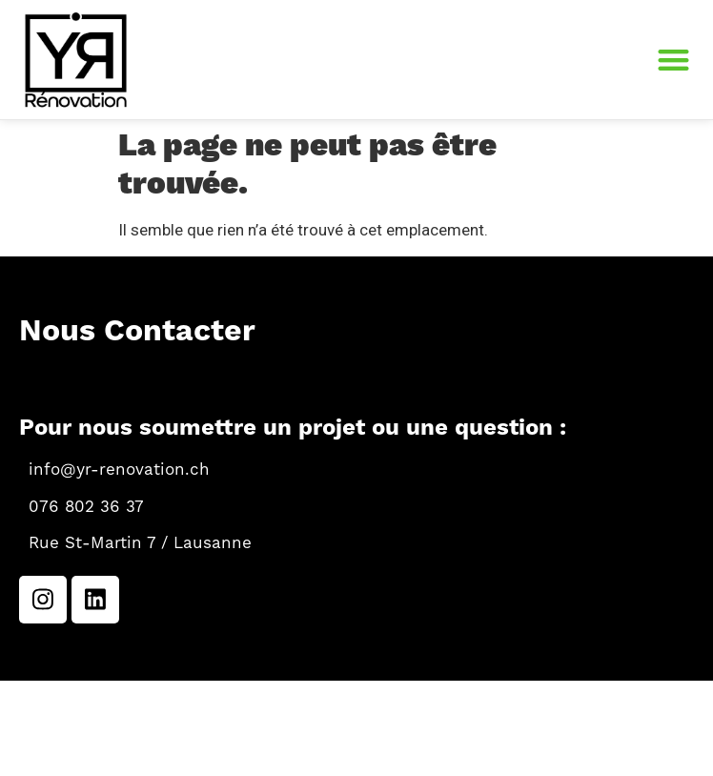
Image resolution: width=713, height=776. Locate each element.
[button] (674, 59)
